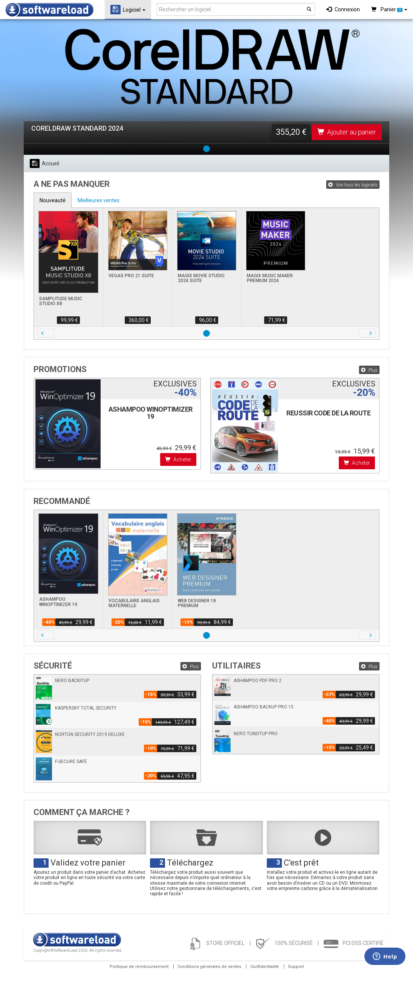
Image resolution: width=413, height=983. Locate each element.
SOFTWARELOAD (49, 10)
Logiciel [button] (127, 9)
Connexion (343, 9)
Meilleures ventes (98, 200)
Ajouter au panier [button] (346, 132)
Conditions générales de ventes (209, 966)
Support (296, 966)
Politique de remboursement (139, 966)
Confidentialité (264, 966)
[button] (46, 332)
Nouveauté (53, 200)
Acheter (178, 459)
